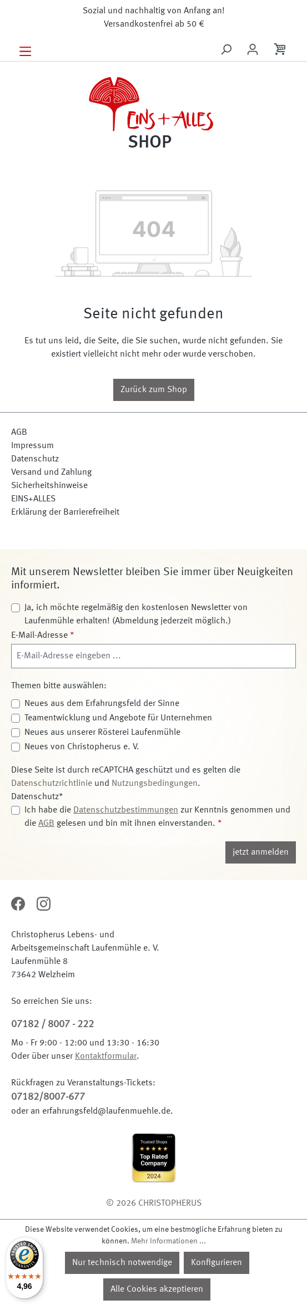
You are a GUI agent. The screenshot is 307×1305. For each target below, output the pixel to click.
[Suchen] (226, 49)
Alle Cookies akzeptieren (156, 1289)
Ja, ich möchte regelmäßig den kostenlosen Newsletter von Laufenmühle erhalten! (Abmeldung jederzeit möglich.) (136, 614)
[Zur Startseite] (153, 111)
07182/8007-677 (48, 1097)
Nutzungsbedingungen (155, 783)
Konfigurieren (216, 1262)
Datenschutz (35, 459)
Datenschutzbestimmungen (125, 810)
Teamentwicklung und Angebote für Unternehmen (118, 718)
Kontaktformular (106, 1056)
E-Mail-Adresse (42, 635)
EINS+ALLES (33, 499)
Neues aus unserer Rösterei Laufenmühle (102, 732)
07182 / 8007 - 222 (52, 1024)
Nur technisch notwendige (122, 1262)
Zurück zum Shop (153, 389)
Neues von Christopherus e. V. (81, 747)
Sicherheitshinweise (49, 485)
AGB (19, 432)
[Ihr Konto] (252, 49)
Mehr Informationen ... (168, 1241)
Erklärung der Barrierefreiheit (65, 512)
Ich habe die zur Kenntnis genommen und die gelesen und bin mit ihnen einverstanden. (157, 817)
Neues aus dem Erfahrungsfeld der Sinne (101, 703)
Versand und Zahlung (51, 472)
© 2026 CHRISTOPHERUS (154, 1203)
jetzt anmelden (261, 852)
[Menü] (25, 50)
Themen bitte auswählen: (59, 686)
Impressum (32, 445)
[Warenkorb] (281, 51)
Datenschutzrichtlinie (51, 783)
